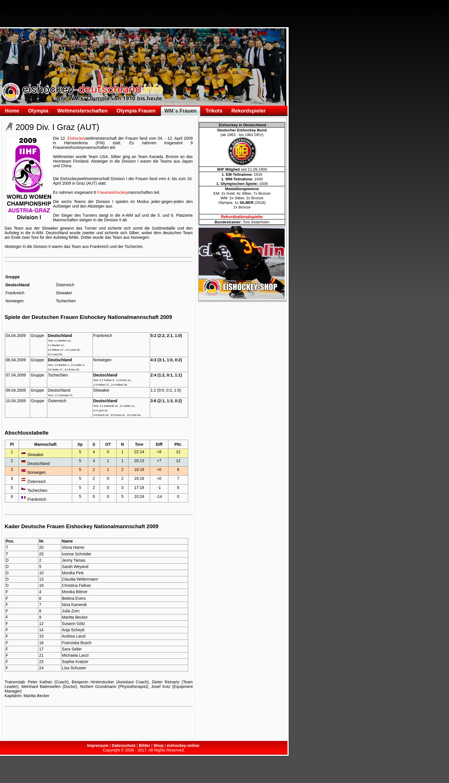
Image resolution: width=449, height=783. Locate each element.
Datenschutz (123, 745)
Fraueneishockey (112, 192)
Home (12, 111)
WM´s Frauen (180, 111)
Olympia (38, 111)
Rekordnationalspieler (242, 216)
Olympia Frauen (136, 111)
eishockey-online (183, 745)
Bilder (144, 745)
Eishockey (77, 138)
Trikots (214, 111)
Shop (158, 745)
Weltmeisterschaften (82, 111)
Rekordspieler (248, 111)
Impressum (98, 745)
